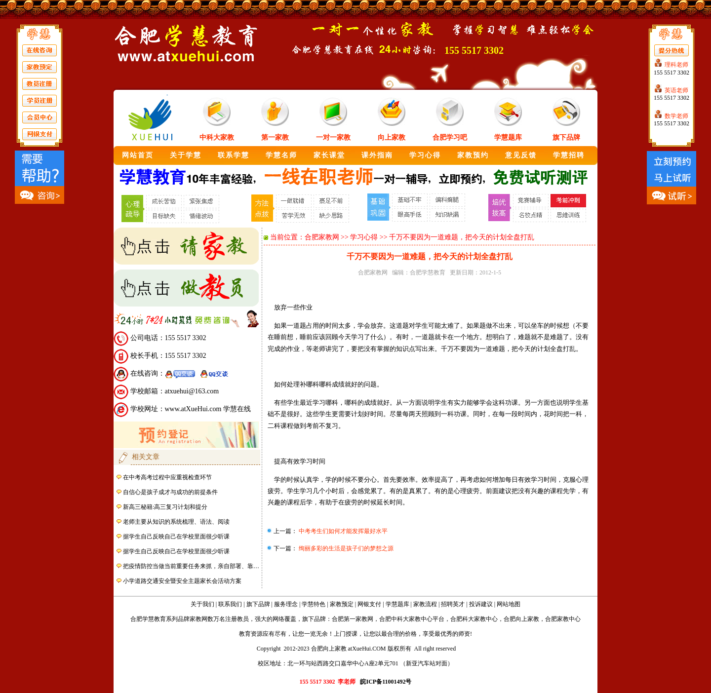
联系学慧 (233, 155)
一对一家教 (333, 137)
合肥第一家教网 (352, 619)
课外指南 (377, 155)
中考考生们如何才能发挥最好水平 (342, 531)
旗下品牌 (566, 137)
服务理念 (286, 604)
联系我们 (230, 604)
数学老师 (676, 116)
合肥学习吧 (450, 137)
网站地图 (508, 604)
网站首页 (138, 155)
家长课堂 (329, 155)
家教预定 (342, 604)
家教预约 (473, 155)
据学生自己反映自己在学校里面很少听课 (176, 536)
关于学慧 (185, 155)
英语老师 (676, 90)
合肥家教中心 (563, 619)
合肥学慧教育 (427, 272)
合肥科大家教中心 (474, 619)
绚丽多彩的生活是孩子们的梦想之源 (345, 548)
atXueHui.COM (367, 648)
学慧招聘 (569, 155)
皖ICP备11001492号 (385, 681)
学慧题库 (508, 137)
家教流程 (425, 604)
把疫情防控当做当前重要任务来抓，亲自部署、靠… (191, 566)
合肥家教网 (322, 237)
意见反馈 (521, 155)
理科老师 (676, 64)
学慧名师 (281, 155)
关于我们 (202, 604)
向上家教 (391, 137)
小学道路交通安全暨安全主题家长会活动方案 (182, 581)
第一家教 (275, 137)
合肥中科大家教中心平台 (411, 619)
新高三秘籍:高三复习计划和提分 (165, 506)
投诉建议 (481, 604)
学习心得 (425, 155)
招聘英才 (453, 604)
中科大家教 (216, 137)
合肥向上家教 (521, 619)
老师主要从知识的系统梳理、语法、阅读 (176, 521)
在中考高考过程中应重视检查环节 (167, 477)
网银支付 (369, 604)
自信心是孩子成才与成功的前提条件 (170, 492)
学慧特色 (313, 604)
